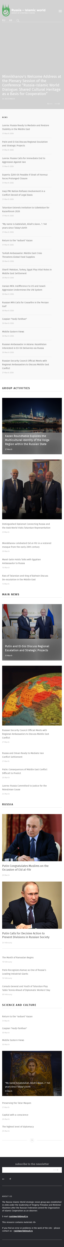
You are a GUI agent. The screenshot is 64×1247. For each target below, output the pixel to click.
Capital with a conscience (15, 1115)
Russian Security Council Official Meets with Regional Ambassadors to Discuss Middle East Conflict (25, 364)
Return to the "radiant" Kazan (17, 240)
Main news (11, 594)
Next (57, 104)
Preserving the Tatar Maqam (16, 1103)
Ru (4, 20)
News (5, 117)
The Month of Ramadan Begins (18, 957)
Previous (49, 104)
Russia (7, 804)
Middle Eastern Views (13, 332)
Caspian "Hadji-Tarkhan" (14, 319)
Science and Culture (19, 1005)
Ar (10, 20)
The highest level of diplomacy (18, 1127)
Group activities (16, 388)
